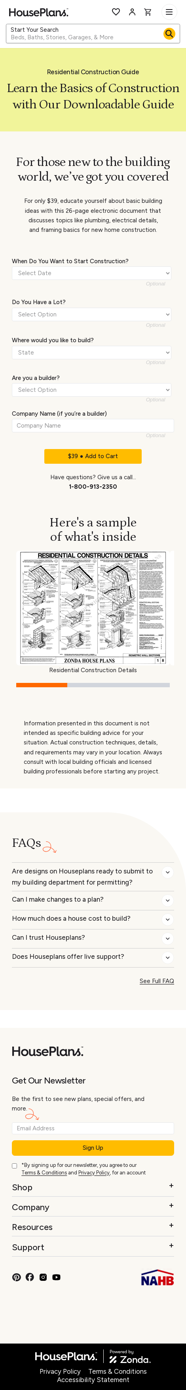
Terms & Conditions (44, 1173)
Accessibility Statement (93, 1380)
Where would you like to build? (53, 340)
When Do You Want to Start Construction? (70, 261)
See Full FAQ (157, 981)
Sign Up (93, 1147)
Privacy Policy (94, 1173)
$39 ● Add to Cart (93, 456)
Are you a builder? (36, 378)
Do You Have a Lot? (39, 302)
